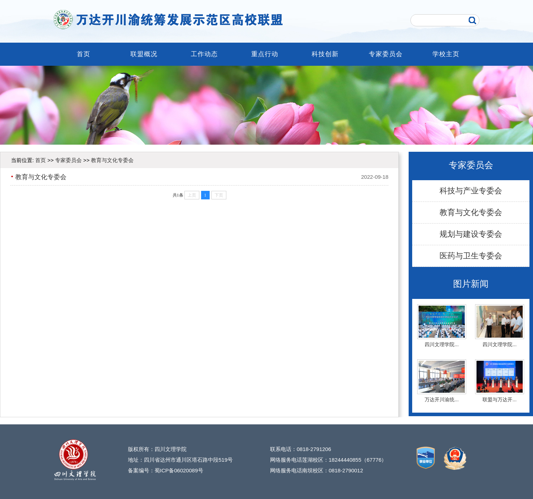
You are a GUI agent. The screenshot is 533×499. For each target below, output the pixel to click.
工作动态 (204, 54)
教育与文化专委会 (471, 212)
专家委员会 (386, 54)
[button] (260, 139)
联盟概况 (143, 54)
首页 (83, 54)
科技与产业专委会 (471, 190)
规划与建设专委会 (471, 234)
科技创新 (325, 54)
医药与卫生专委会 (471, 255)
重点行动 (264, 54)
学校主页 (445, 54)
